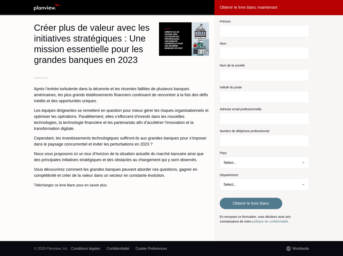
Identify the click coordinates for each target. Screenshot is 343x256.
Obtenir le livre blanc (251, 203)
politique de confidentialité (270, 221)
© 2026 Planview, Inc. (51, 248)
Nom (223, 43)
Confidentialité (118, 248)
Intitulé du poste (231, 87)
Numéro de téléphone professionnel (244, 131)
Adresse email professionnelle (240, 109)
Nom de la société (232, 65)
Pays (223, 153)
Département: (229, 175)
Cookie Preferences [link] (151, 248)
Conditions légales (85, 248)
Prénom (225, 21)
